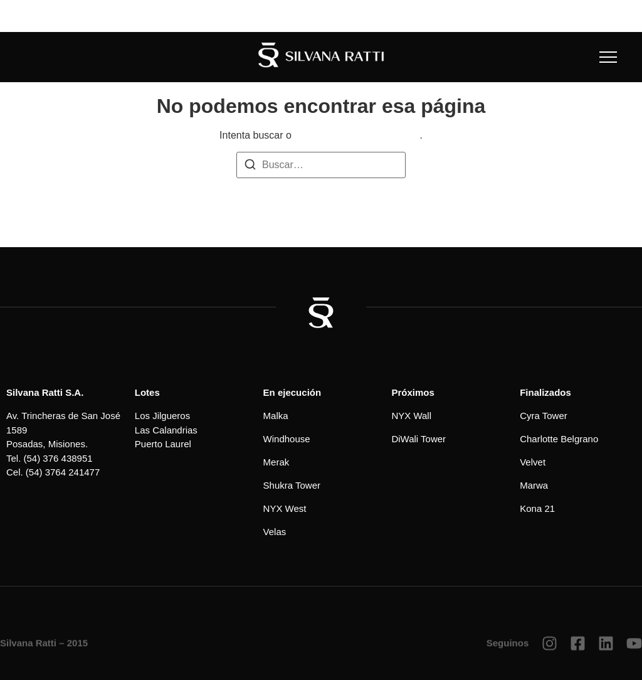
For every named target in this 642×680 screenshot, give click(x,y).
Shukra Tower (291, 485)
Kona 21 (537, 508)
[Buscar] (250, 166)
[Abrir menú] (608, 57)
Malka (275, 415)
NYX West (285, 508)
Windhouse (286, 438)
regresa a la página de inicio (356, 135)
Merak (276, 462)
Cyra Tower (543, 415)
